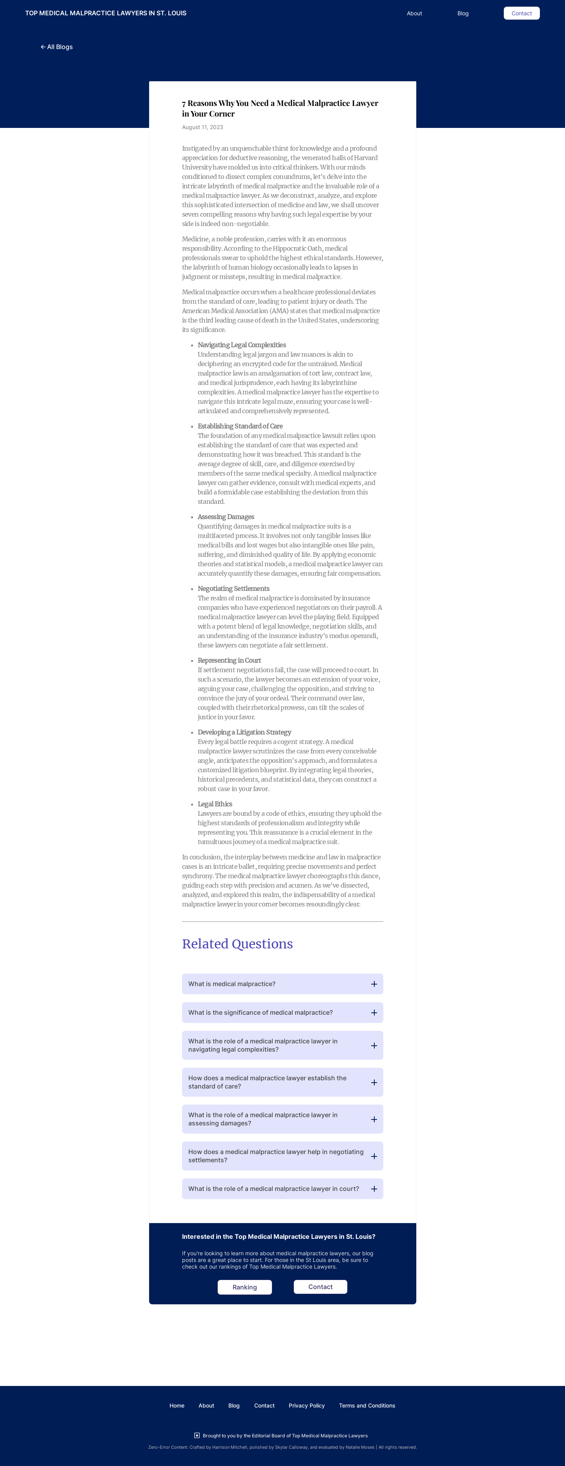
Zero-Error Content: (168, 1447)
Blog (463, 13)
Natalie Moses (360, 1447)
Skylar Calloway (291, 1447)
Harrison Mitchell (229, 1447)
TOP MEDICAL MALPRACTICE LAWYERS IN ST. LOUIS (105, 13)
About (414, 13)
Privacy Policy (307, 1405)
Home (177, 1405)
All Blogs (57, 47)
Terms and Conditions (367, 1405)
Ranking (245, 1287)
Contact (522, 13)
